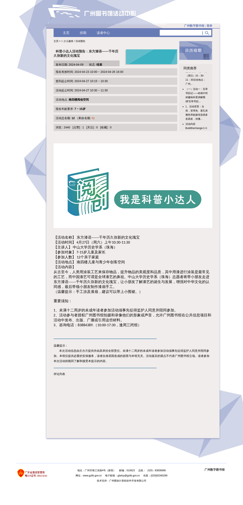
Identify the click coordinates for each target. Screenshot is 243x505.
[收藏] (104, 127)
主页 (66, 33)
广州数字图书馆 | (198, 25)
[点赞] (76, 127)
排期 (83, 33)
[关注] (90, 127)
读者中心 (103, 33)
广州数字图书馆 (214, 469)
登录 (209, 25)
